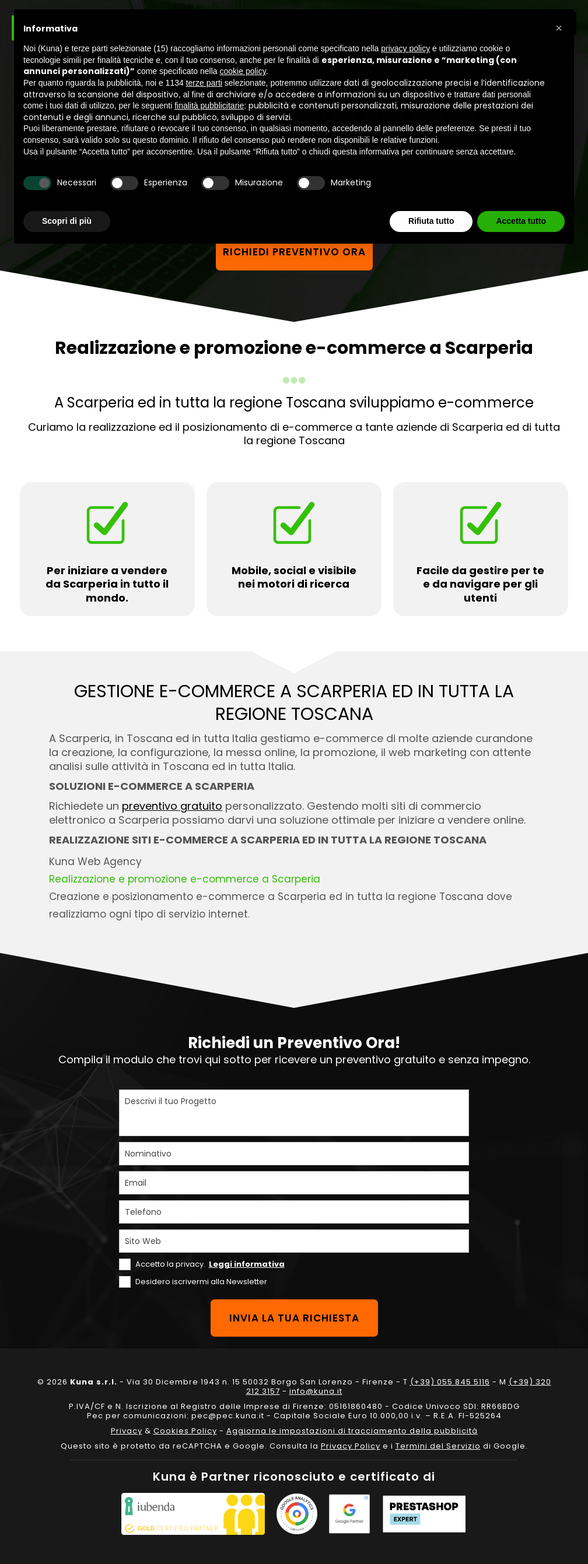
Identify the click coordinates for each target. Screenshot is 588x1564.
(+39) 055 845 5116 (450, 1381)
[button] (559, 28)
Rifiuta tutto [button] (431, 221)
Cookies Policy (185, 1430)
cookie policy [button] (243, 71)
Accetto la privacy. (210, 1264)
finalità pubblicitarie (209, 105)
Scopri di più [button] (67, 221)
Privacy (126, 1430)
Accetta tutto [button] (521, 221)
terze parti (204, 82)
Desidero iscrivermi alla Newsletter (201, 1281)
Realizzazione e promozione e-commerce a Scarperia (184, 879)
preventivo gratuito (172, 806)
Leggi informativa (247, 1264)
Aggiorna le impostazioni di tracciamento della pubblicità (352, 1430)
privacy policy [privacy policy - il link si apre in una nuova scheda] (405, 48)
